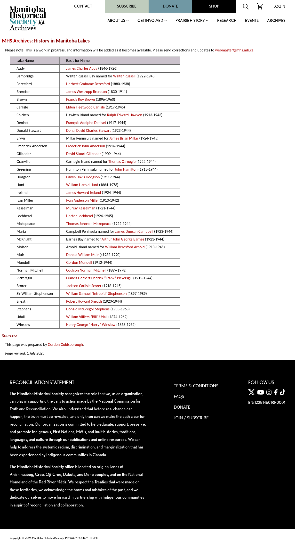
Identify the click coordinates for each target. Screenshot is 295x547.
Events (252, 21)
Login (279, 6)
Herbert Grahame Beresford (88, 84)
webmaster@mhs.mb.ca (234, 50)
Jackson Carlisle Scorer (83, 285)
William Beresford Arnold (124, 247)
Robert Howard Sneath (84, 301)
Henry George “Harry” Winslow (90, 324)
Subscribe (126, 6)
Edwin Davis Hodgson (83, 177)
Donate (170, 6)
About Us (116, 21)
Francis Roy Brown (80, 99)
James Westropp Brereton (86, 91)
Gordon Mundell (79, 262)
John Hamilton (126, 169)
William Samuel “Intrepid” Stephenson (96, 293)
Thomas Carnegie (122, 161)
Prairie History (190, 21)
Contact (83, 6)
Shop (214, 6)
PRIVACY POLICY (76, 538)
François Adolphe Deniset (86, 122)
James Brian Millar (124, 138)
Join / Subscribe (191, 418)
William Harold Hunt (82, 184)
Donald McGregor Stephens (88, 309)
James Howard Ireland (83, 192)
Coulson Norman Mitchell (86, 270)
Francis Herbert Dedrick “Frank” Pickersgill (99, 278)
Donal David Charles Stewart (88, 130)
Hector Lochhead (79, 216)
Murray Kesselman (80, 208)
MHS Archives (17, 41)
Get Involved (150, 21)
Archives (276, 21)
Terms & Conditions (196, 386)
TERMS (93, 538)
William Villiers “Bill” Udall (86, 317)
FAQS (179, 396)
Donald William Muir (82, 254)
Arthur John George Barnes (123, 239)
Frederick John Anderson (85, 146)
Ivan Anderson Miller (82, 200)
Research (227, 21)
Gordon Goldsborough (65, 344)
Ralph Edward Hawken (124, 115)
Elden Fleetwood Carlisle (85, 107)
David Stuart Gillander (83, 153)
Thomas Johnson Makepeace (89, 223)
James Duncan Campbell (134, 231)
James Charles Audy (81, 68)
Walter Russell (124, 76)
